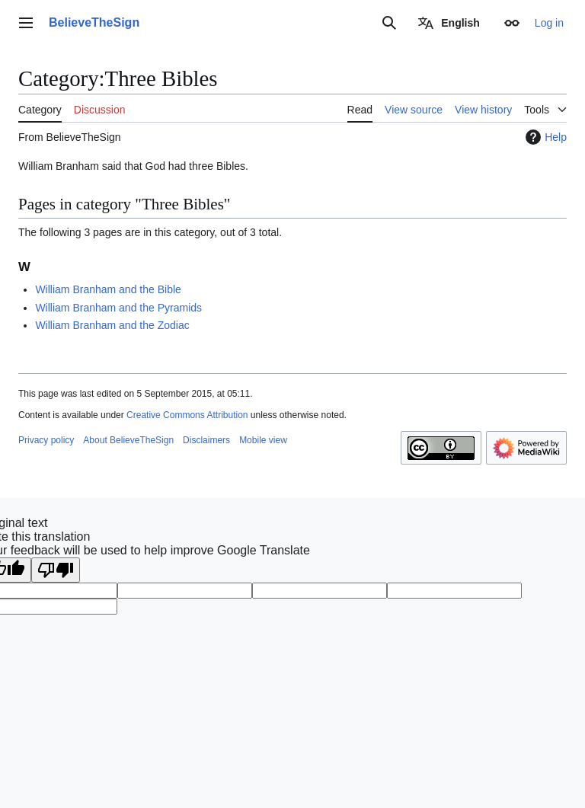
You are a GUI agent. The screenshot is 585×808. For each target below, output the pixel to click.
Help (544, 137)
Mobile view (263, 440)
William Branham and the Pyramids (118, 308)
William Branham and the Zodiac (112, 325)
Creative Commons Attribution (187, 415)
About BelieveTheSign (128, 440)
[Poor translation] (55, 570)
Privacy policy (46, 440)
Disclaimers (206, 440)
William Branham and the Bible (108, 289)
